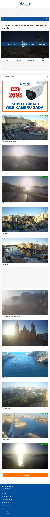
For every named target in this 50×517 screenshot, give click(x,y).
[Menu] (46, 19)
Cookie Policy (5, 511)
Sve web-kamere (25, 475)
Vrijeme (19, 59)
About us (4, 493)
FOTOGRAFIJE (25, 480)
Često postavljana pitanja (7, 505)
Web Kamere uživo (24, 18)
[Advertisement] (24, 13)
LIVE (7, 59)
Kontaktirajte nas (5, 502)
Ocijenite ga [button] (31, 59)
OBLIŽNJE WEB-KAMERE (25, 76)
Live (48, 22)
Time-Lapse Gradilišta (7, 499)
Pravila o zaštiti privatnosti (7, 513)
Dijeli (43, 59)
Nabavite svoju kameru (7, 496)
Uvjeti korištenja (5, 508)
